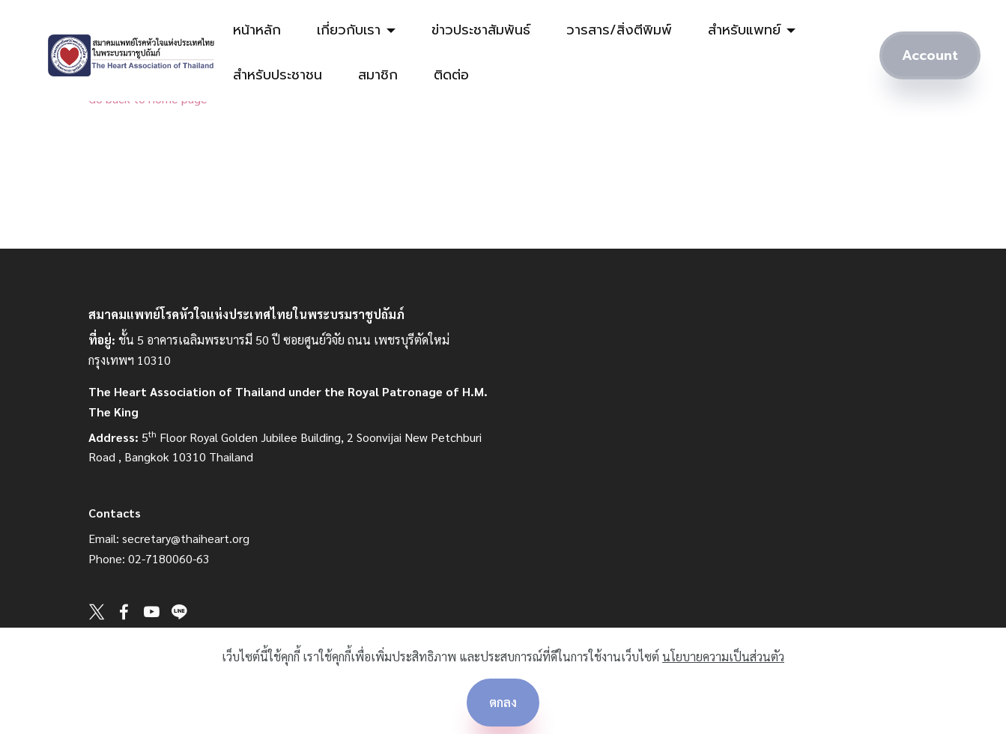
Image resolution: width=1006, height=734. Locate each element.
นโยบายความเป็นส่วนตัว (723, 656)
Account (930, 56)
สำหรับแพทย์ (744, 30)
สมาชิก (378, 75)
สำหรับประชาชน (277, 75)
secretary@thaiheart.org (185, 538)
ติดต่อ (451, 75)
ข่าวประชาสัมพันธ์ (480, 30)
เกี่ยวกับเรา (349, 30)
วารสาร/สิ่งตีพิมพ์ (619, 30)
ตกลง (503, 702)
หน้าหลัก (257, 30)
